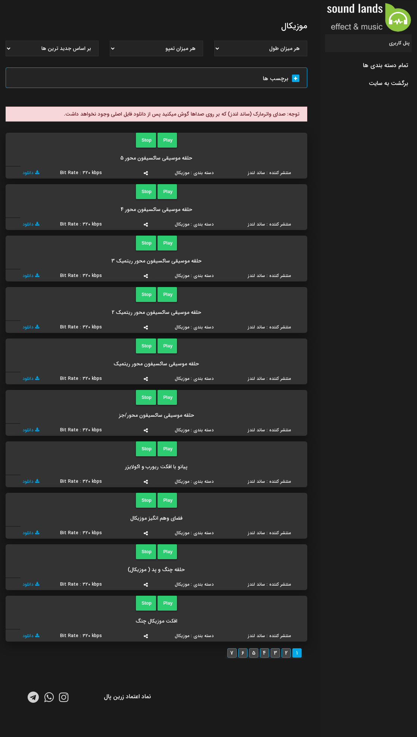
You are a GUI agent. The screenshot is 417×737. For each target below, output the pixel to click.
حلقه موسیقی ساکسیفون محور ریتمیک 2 (156, 312)
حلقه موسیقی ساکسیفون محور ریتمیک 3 (156, 261)
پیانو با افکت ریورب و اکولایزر (156, 467)
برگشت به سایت (388, 83)
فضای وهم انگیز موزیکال (156, 518)
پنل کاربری (399, 43)
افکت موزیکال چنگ (156, 621)
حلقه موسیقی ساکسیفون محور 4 (156, 209)
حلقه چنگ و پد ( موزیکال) (156, 570)
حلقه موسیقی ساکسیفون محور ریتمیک (156, 364)
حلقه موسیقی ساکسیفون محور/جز (156, 415)
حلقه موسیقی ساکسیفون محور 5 (156, 158)
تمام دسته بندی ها (385, 65)
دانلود (30, 172)
